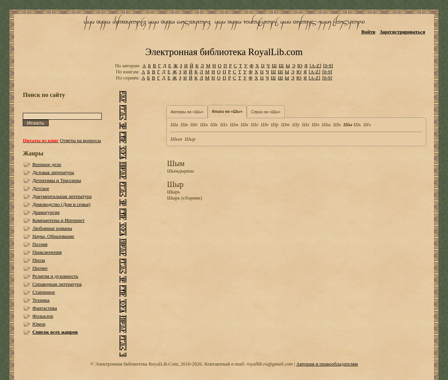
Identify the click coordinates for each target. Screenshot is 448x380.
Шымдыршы (180, 171)
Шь (357, 124)
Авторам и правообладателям (327, 364)
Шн (244, 124)
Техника (40, 300)
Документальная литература (61, 196)
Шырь (173, 192)
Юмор (39, 324)
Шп (264, 124)
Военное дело (46, 164)
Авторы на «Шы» (186, 111)
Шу (296, 124)
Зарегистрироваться (402, 32)
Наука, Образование (53, 236)
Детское (40, 188)
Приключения (47, 252)
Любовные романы (52, 228)
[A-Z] (315, 65)
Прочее (39, 268)
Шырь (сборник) (184, 198)
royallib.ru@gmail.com (269, 364)
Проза (38, 260)
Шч (315, 124)
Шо (254, 124)
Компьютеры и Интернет (58, 220)
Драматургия (46, 212)
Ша (174, 124)
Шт (285, 124)
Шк (214, 124)
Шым (176, 139)
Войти (368, 32)
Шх (305, 124)
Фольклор (42, 316)
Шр (275, 124)
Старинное (43, 292)
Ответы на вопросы (80, 140)
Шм (234, 124)
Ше (193, 124)
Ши (204, 124)
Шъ (337, 124)
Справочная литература (57, 284)
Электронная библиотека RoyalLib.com (224, 52)
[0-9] (328, 65)
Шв (184, 124)
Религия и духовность (55, 276)
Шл (223, 124)
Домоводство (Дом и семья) (61, 204)
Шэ (367, 124)
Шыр (190, 139)
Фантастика (44, 308)
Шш (326, 124)
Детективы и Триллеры (56, 180)
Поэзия (39, 244)
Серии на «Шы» (266, 111)
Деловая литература (53, 172)
